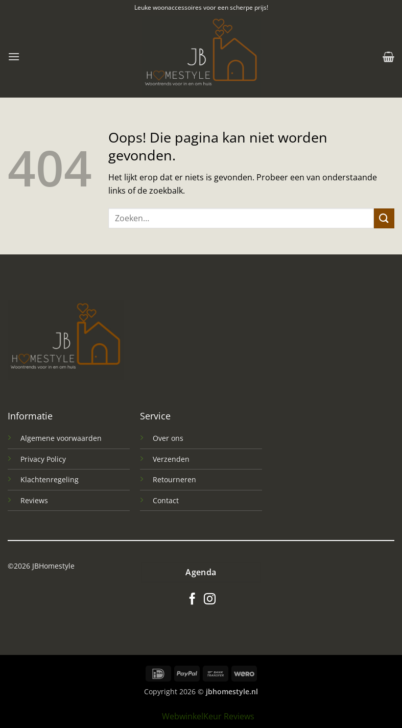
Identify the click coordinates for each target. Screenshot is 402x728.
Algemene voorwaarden (61, 438)
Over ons (168, 438)
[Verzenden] (384, 218)
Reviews (34, 500)
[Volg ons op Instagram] (210, 599)
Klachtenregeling (49, 479)
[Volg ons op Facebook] (192, 599)
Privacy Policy (43, 459)
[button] (14, 56)
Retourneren (174, 479)
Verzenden (171, 459)
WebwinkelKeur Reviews (208, 716)
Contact (166, 500)
